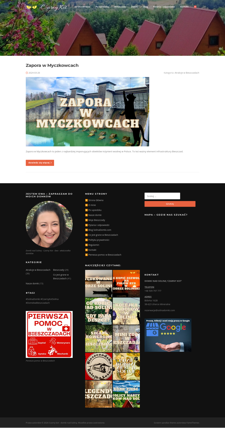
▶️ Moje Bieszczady (95, 220)
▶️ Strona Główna (94, 200)
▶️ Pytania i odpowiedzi (97, 225)
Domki (134, 6)
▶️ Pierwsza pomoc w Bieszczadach (103, 255)
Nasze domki (32, 283)
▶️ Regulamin (92, 245)
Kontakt (184, 6)
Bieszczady (120, 6)
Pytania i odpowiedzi (164, 6)
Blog (145, 6)
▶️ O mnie (90, 205)
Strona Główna (82, 6)
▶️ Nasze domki (93, 215)
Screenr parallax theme (165, 423)
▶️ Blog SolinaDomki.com (98, 230)
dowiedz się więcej (40, 163)
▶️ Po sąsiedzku (93, 210)
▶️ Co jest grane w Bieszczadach (101, 235)
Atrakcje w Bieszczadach (187, 73)
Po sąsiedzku (102, 6)
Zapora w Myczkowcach (52, 65)
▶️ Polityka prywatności (97, 240)
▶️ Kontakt (90, 250)
